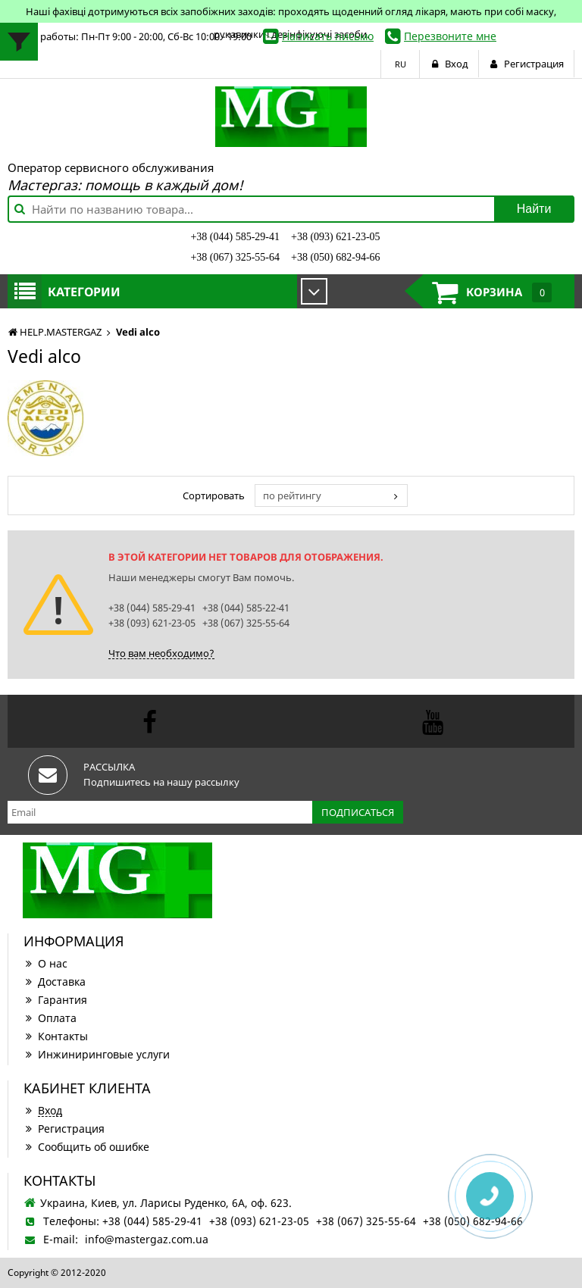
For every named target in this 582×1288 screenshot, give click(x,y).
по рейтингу (292, 495)
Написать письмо (328, 36)
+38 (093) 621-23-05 (335, 236)
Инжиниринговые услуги (96, 1054)
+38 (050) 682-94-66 (335, 257)
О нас (45, 963)
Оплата (50, 1018)
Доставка (54, 981)
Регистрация (64, 1128)
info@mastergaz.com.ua (146, 1239)
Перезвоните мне (450, 36)
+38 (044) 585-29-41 (235, 236)
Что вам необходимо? (161, 653)
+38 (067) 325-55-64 (235, 257)
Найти (534, 208)
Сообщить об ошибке (86, 1147)
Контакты (55, 1036)
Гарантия (55, 1000)
